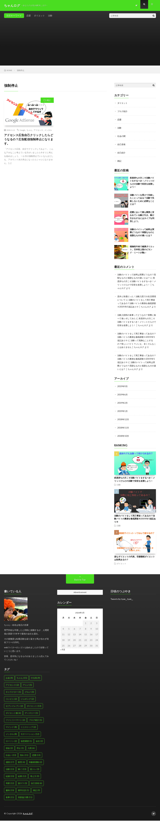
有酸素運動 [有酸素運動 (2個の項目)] (35, 769)
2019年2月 (122, 411)
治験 (50, 15)
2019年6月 (122, 403)
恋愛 (28, 15)
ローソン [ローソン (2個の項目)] (11, 748)
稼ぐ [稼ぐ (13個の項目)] (22, 776)
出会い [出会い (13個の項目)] (11, 762)
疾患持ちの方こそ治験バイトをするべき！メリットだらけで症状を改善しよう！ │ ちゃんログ (136, 283)
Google (22, 130)
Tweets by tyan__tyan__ (121, 606)
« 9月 (62, 657)
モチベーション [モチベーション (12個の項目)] (30, 741)
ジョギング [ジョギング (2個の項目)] (27, 706)
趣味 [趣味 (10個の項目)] (10, 797)
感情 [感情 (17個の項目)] (10, 769)
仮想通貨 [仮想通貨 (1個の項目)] (26, 748)
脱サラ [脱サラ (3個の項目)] (22, 790)
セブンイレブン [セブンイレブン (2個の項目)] (14, 713)
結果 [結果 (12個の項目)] (22, 783)
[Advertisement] (80, 44)
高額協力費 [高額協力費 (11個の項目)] (25, 804)
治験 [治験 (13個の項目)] (10, 776)
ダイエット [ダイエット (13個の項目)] (34, 713)
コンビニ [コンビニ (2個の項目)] (11, 706)
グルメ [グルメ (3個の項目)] (29, 699)
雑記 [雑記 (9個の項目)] (36, 797)
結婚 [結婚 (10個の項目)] (10, 783)
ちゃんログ (28, 821)
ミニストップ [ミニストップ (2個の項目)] (28, 734)
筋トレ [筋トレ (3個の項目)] (34, 776)
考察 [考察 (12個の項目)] (10, 790)
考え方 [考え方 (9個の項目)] (34, 783)
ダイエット (39, 15)
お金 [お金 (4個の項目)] (9, 685)
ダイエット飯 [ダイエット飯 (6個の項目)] (13, 720)
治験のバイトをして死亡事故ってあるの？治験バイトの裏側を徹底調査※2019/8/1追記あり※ (136, 340)
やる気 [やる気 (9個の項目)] (35, 685)
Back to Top (80, 587)
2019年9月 (122, 394)
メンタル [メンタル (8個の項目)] (11, 741)
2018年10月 (123, 443)
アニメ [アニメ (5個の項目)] (27, 692)
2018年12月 (123, 427)
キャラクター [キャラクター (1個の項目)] (13, 699)
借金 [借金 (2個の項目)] (9, 755)
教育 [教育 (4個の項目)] (21, 769)
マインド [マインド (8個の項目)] (11, 734)
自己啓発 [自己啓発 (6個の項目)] (36, 790)
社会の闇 (121, 135)
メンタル (48, 130)
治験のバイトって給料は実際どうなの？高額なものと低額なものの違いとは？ (142, 231)
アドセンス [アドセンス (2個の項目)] (12, 692)
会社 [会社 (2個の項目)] (39, 748)
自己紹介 (121, 151)
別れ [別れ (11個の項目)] (24, 762)
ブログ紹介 (122, 111)
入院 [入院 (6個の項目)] (31, 755)
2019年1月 (122, 419)
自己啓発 (121, 143)
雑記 (49, 100)
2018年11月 (123, 435)
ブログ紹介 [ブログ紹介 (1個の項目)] (35, 727)
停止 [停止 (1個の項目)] (20, 755)
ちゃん (29, 130)
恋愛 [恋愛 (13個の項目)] (36, 762)
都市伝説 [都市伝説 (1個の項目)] (23, 797)
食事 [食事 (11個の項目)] (10, 804)
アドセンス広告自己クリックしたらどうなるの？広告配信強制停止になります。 (28, 139)
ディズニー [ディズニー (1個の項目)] (31, 720)
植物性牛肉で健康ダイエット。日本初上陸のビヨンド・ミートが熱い (142, 248)
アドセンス (38, 130)
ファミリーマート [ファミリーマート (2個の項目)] (15, 727)
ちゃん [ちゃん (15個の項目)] (22, 685)
